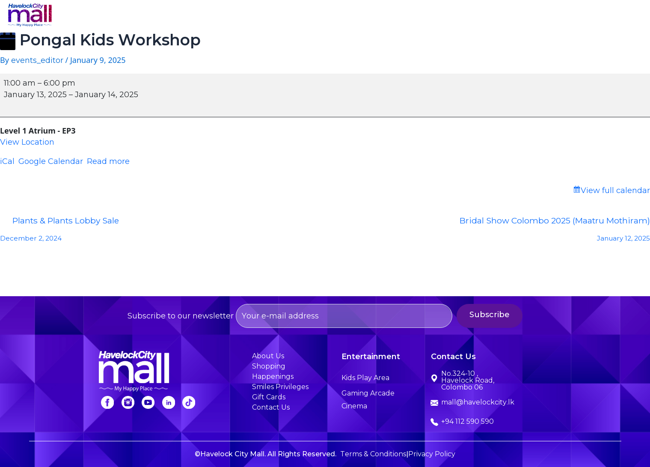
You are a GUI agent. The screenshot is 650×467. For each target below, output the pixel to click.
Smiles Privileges (545, 16)
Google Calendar (50, 161)
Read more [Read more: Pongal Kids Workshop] (108, 161)
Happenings (475, 16)
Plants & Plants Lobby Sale (162, 231)
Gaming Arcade (368, 393)
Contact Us (613, 16)
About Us (295, 16)
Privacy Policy (431, 454)
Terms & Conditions (373, 454)
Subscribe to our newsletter (290, 316)
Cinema (354, 406)
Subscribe (511, 314)
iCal (7, 161)
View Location (27, 142)
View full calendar (615, 190)
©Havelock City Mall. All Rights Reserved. (265, 454)
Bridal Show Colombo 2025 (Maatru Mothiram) (487, 231)
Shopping (348, 16)
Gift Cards (268, 397)
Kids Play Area (365, 378)
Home (249, 16)
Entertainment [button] (409, 16)
